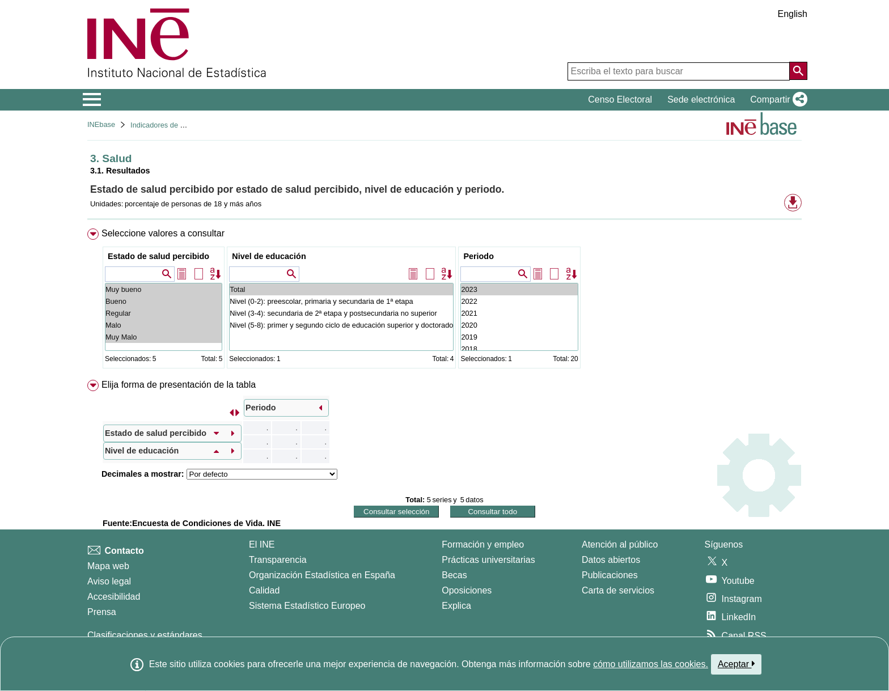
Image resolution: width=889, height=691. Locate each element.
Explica (456, 606)
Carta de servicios (618, 590)
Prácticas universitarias (488, 560)
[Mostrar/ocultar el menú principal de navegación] (92, 100)
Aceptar (736, 664)
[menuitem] (444, 300)
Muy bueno (163, 289)
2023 (519, 289)
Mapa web (108, 566)
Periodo (478, 256)
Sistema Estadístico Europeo (307, 606)
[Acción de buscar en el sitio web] (798, 71)
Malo (163, 325)
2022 (519, 301)
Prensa (101, 612)
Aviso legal (109, 581)
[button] (776, 100)
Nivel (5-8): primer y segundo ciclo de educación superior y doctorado (341, 325)
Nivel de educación (269, 256)
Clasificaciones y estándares (144, 635)
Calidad (264, 590)
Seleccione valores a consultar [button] (163, 233)
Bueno (163, 301)
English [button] (792, 14)
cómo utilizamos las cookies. (650, 664)
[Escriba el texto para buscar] (679, 71)
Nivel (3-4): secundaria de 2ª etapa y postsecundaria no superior (341, 313)
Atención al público (620, 544)
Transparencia (278, 560)
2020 (519, 325)
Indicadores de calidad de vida (179, 125)
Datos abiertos (611, 560)
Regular (163, 313)
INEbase (101, 124)
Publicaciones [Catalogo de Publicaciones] (610, 575)
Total (341, 289)
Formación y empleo (483, 544)
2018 (519, 349)
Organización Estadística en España (322, 575)
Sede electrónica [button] (701, 99)
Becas (454, 575)
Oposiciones (467, 590)
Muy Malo (163, 337)
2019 (519, 337)
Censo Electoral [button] (620, 99)
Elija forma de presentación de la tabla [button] (178, 384)
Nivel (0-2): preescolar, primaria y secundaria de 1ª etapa (341, 301)
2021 (519, 313)
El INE (261, 544)
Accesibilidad (113, 596)
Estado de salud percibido (158, 256)
